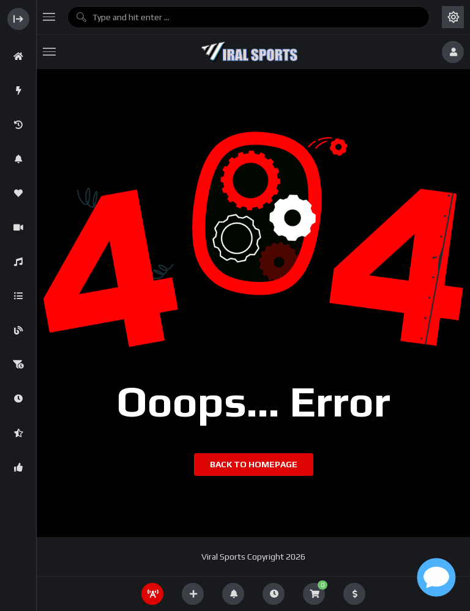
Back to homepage (253, 464)
